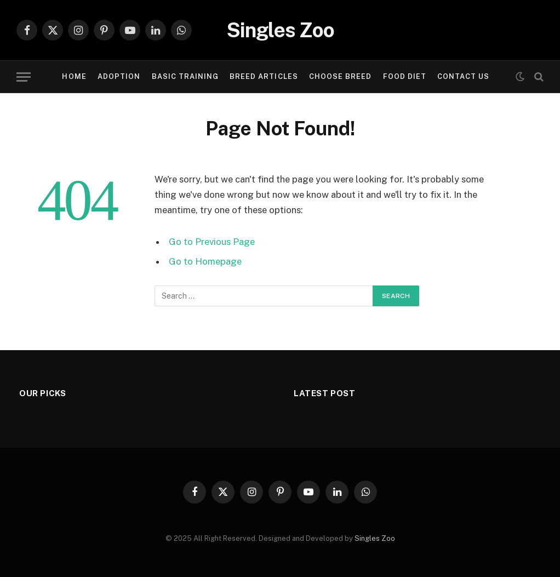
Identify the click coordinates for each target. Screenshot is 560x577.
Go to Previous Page (212, 241)
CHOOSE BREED (340, 76)
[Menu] (23, 77)
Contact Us (463, 76)
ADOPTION (119, 76)
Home (74, 76)
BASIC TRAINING (185, 76)
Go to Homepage (205, 261)
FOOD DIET (404, 76)
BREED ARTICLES (264, 76)
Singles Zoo (375, 538)
